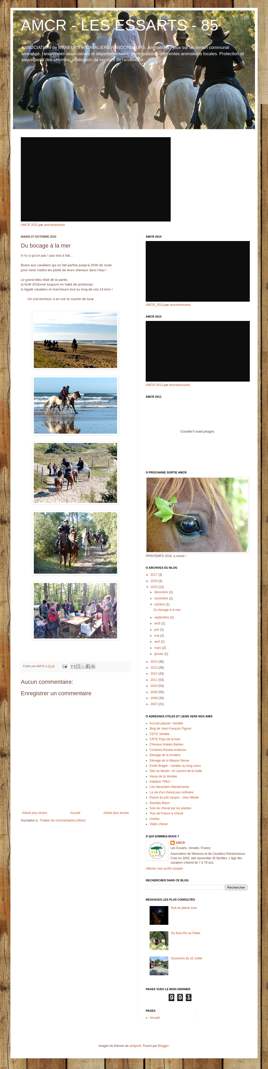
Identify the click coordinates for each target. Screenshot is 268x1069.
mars (158, 648)
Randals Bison (160, 803)
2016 (154, 581)
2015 (154, 587)
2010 (154, 686)
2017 (154, 575)
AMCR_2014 (155, 305)
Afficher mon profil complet (164, 868)
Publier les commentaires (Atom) (63, 820)
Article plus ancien (116, 813)
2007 (154, 704)
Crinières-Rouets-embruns (168, 750)
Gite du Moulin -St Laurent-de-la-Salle (176, 771)
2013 (154, 667)
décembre (161, 592)
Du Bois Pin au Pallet (185, 933)
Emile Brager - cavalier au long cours (175, 766)
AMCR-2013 (154, 385)
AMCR (180, 843)
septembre (162, 617)
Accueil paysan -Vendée (166, 723)
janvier (159, 654)
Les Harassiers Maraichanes (169, 787)
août (157, 623)
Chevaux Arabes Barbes (166, 744)
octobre (159, 604)
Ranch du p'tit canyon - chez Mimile (174, 797)
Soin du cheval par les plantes (170, 808)
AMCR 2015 (29, 225)
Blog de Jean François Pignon (170, 728)
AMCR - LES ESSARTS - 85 (119, 25)
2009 (154, 692)
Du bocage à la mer (167, 610)
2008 (154, 698)
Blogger (163, 1046)
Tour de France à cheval (166, 813)
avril (157, 641)
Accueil (75, 813)
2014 (154, 661)
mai (157, 635)
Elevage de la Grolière (165, 755)
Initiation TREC (160, 781)
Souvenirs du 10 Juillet (186, 958)
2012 (154, 673)
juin (157, 629)
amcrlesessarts (54, 225)
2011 (154, 680)
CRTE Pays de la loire (165, 739)
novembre (161, 598)
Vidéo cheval (159, 824)
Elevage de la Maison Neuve (169, 760)
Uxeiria (154, 819)
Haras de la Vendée (163, 776)
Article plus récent (34, 813)
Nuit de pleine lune (184, 908)
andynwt (135, 1046)
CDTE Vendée (160, 734)
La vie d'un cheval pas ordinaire (171, 792)
